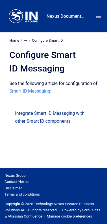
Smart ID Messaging (29, 91)
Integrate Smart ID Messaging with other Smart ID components (49, 117)
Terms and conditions (22, 194)
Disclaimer (13, 188)
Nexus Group (15, 175)
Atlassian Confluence (25, 216)
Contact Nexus (17, 182)
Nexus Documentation (66, 16)
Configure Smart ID (47, 40)
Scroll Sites (91, 210)
